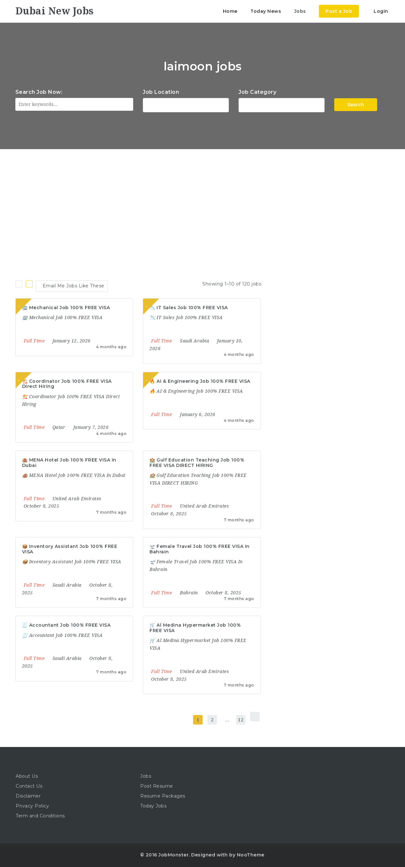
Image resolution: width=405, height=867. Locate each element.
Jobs (300, 11)
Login (380, 11)
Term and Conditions (40, 816)
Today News (265, 11)
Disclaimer (28, 796)
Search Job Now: (39, 92)
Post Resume (156, 786)
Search (355, 105)
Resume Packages (162, 796)
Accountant (282, 104)
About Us (27, 776)
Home (230, 11)
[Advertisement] (203, 197)
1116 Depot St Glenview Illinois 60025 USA (186, 104)
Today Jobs (153, 806)
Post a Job (339, 11)
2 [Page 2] (212, 719)
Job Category (257, 92)
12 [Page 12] (240, 719)
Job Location (161, 92)
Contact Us (29, 786)
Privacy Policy (32, 806)
